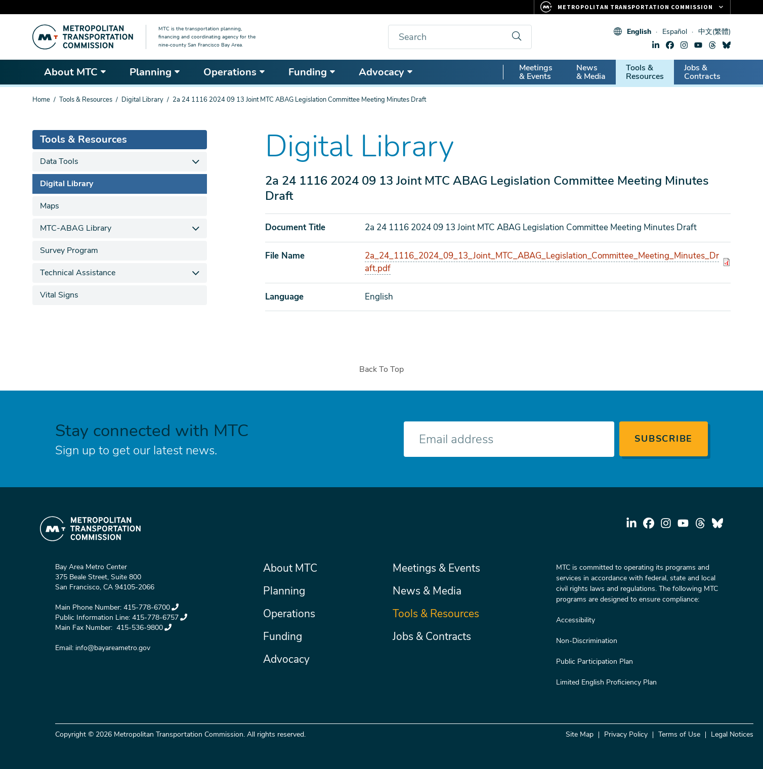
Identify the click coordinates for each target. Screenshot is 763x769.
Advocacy (386, 72)
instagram (684, 45)
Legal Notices (732, 734)
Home (41, 99)
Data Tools (59, 161)
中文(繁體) (714, 31)
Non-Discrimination (586, 641)
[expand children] (195, 161)
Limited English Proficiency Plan (606, 682)
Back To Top (381, 369)
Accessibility (575, 620)
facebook (670, 45)
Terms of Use (679, 734)
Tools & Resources (645, 72)
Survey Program (69, 250)
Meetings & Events (536, 72)
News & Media (591, 72)
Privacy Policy (626, 734)
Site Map (580, 734)
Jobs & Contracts (702, 72)
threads (712, 45)
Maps (49, 205)
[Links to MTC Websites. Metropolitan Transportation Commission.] (632, 7)
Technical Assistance (77, 272)
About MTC (75, 72)
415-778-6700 (151, 607)
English (639, 31)
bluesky (727, 45)
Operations (234, 72)
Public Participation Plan (594, 661)
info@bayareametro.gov (112, 648)
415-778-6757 (159, 617)
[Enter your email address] (509, 439)
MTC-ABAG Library (75, 228)
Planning (155, 72)
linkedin (656, 45)
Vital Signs (59, 295)
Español (674, 31)
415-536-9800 (143, 627)
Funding (312, 72)
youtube (698, 45)
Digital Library (142, 99)
